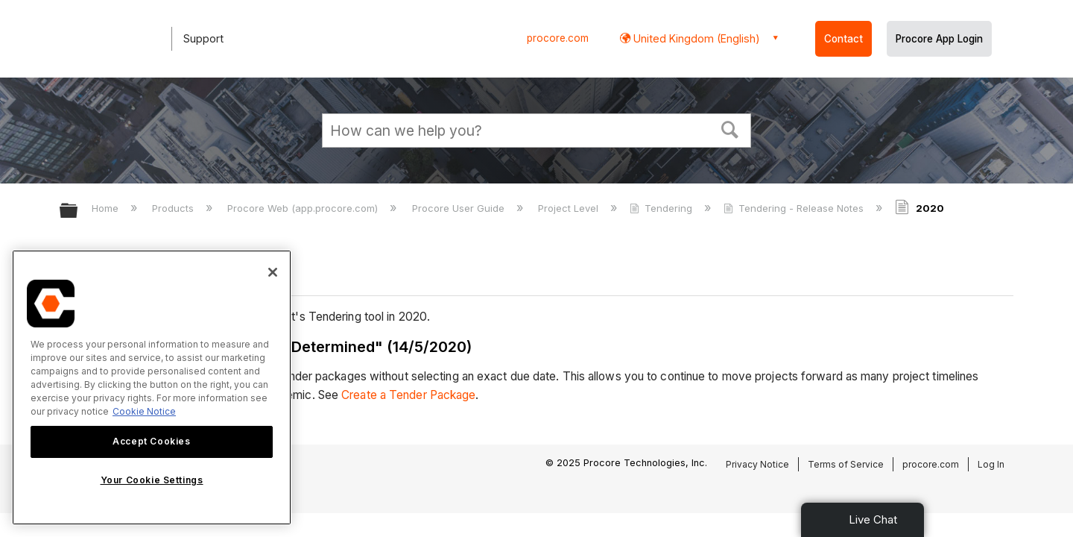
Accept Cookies (151, 441)
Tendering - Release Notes (795, 208)
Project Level (569, 208)
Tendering (662, 208)
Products (174, 208)
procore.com (558, 38)
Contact (843, 39)
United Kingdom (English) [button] (695, 38)
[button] (730, 128)
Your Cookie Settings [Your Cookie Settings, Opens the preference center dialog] (152, 480)
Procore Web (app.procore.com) (304, 208)
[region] (151, 387)
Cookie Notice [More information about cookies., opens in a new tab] (144, 411)
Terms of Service (846, 464)
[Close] (272, 272)
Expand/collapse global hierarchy (78, 211)
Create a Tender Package (408, 395)
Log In (991, 464)
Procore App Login (939, 39)
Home (106, 208)
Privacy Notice (757, 464)
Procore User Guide (459, 208)
